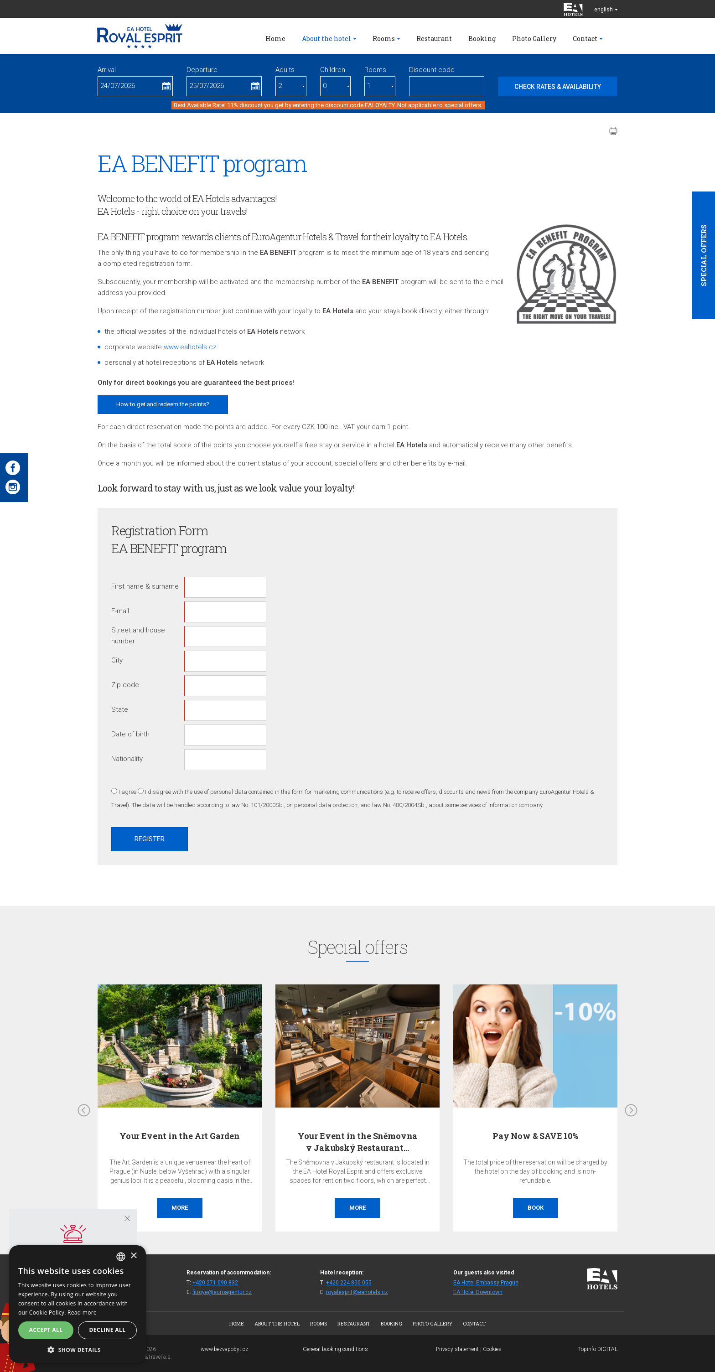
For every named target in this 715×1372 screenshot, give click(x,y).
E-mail (120, 611)
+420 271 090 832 (215, 1282)
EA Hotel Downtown (478, 1292)
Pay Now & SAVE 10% (535, 1135)
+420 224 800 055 (349, 1282)
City (117, 660)
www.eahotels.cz (190, 347)
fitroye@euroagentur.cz (222, 1292)
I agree (127, 791)
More (179, 1207)
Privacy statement (457, 1349)
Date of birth (130, 734)
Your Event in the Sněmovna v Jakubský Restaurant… (357, 1141)
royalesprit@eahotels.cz (357, 1292)
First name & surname (145, 586)
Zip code (125, 685)
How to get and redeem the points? (162, 404)
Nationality (127, 759)
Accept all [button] (46, 1330)
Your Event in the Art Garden (179, 1135)
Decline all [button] (107, 1330)
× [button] (133, 1256)
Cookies (492, 1349)
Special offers (703, 255)
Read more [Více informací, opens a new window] (82, 1312)
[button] (77, 1349)
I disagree (158, 791)
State (119, 709)
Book (536, 1207)
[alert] (77, 1304)
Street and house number (138, 635)
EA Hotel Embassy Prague (485, 1282)
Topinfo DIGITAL (597, 1349)
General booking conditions (335, 1349)
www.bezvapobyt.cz (224, 1349)
